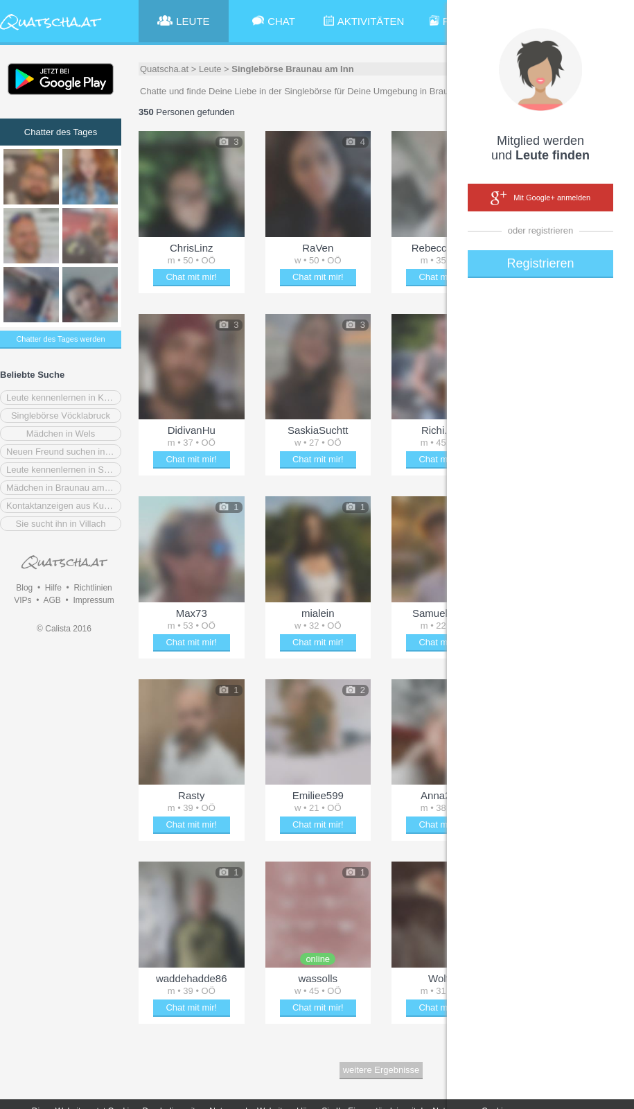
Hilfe (53, 588)
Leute (210, 69)
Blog (24, 588)
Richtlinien (92, 588)
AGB (51, 600)
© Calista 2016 (64, 629)
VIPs (22, 600)
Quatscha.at (164, 69)
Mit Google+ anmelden (540, 198)
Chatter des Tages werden (60, 339)
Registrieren (540, 263)
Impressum (93, 600)
